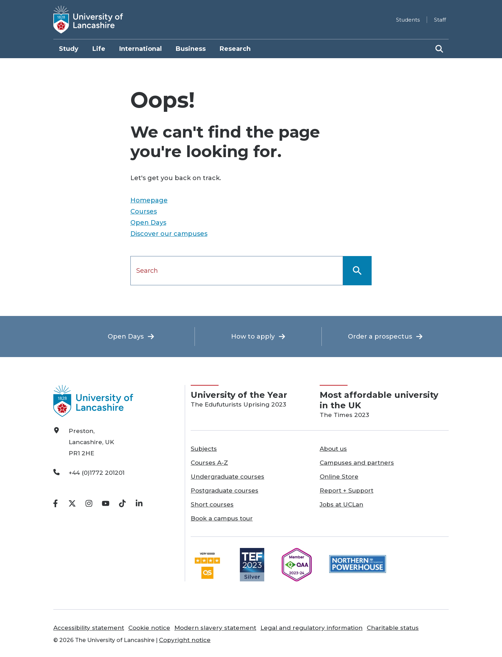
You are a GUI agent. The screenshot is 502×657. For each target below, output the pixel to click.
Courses (143, 211)
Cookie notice (149, 627)
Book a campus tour (222, 518)
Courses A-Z (209, 462)
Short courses (212, 504)
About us (333, 448)
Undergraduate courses (227, 476)
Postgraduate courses (224, 490)
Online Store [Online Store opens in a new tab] (339, 476)
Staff (440, 19)
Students (408, 19)
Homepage (149, 200)
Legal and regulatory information (311, 627)
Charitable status (393, 627)
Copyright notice (185, 639)
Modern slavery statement (215, 627)
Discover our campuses (168, 234)
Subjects (204, 448)
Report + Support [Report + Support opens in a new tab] (346, 490)
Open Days (148, 222)
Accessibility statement (88, 627)
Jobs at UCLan (341, 504)
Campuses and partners (357, 462)
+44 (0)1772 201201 (96, 472)
